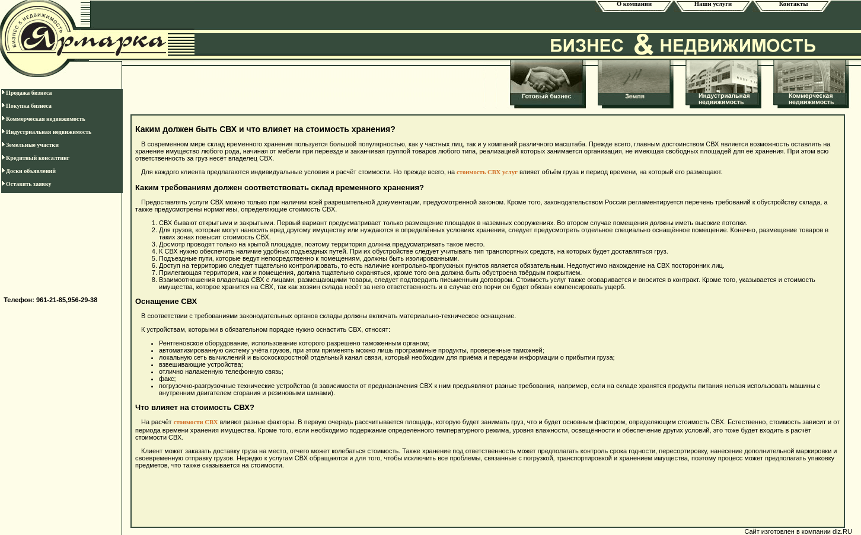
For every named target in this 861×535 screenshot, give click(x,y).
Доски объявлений (28, 171)
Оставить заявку (26, 184)
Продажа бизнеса (26, 92)
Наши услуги (713, 4)
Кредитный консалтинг (35, 158)
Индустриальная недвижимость (46, 132)
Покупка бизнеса (26, 105)
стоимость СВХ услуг (487, 172)
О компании (634, 4)
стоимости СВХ (196, 422)
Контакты (792, 4)
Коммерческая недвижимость (43, 119)
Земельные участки (30, 145)
